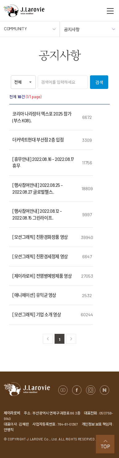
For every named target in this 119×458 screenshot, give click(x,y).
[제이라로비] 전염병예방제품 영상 (42, 276)
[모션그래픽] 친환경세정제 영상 (40, 256)
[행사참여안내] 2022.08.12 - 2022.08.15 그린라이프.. (37, 214)
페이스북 (76, 390)
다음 (71, 339)
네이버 (104, 390)
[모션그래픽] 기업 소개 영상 (36, 314)
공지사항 (89, 32)
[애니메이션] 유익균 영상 (34, 295)
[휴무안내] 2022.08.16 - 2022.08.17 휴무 (43, 163)
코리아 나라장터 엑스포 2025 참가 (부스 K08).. (41, 117)
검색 (99, 82)
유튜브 (63, 390)
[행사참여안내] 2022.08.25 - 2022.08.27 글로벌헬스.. (37, 189)
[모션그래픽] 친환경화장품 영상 (40, 237)
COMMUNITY (30, 31)
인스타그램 (90, 390)
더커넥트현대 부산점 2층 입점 (38, 139)
